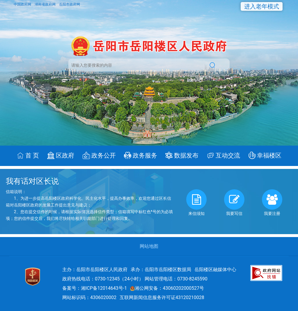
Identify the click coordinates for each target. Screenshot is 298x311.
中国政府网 (23, 4)
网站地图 (149, 246)
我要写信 (234, 202)
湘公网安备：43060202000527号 (167, 288)
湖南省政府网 (45, 4)
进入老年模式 (261, 6)
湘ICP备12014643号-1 (104, 288)
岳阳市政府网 (69, 4)
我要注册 (272, 202)
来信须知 (196, 202)
